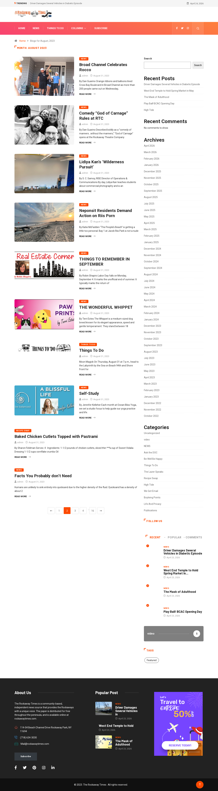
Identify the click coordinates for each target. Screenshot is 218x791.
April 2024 (149, 300)
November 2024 (152, 255)
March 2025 (150, 229)
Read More (87, 94)
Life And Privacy (152, 504)
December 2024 (152, 248)
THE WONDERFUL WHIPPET (106, 307)
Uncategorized (152, 433)
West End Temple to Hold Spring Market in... (181, 571)
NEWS (84, 59)
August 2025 (151, 197)
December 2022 (152, 403)
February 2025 (151, 235)
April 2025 (149, 223)
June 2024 (149, 287)
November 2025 (152, 178)
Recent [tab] (153, 537)
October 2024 (151, 261)
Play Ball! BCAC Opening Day (159, 103)
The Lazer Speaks (153, 471)
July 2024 (149, 281)
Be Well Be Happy (153, 458)
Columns (79, 28)
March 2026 (150, 152)
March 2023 (150, 383)
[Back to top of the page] (200, 784)
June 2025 (149, 210)
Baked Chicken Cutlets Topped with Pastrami (56, 436)
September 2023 (153, 345)
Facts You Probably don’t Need (43, 475)
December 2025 (152, 171)
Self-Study (89, 393)
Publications (150, 510)
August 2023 (151, 351)
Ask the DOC (150, 452)
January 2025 (151, 242)
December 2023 (152, 326)
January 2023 (151, 396)
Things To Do (55, 28)
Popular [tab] (173, 537)
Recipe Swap (23, 431)
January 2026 (151, 165)
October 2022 (151, 416)
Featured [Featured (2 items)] (152, 660)
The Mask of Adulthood (156, 97)
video (147, 439)
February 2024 (151, 313)
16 (92, 510)
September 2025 (153, 190)
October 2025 (151, 184)
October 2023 (151, 338)
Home (21, 28)
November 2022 (152, 409)
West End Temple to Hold (116, 725)
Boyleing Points (152, 497)
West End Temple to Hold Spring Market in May (169, 90)
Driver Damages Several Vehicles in (126, 711)
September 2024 (153, 268)
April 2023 (149, 377)
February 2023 (151, 390)
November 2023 (152, 332)
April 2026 (149, 145)
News (36, 28)
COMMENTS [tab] (193, 537)
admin (85, 75)
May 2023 (149, 371)
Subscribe (100, 28)
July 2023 (149, 358)
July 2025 (149, 203)
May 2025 (149, 216)
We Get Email (151, 491)
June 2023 (149, 364)
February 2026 (151, 158)
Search (148, 58)
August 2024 (151, 274)
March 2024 (150, 306)
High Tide (149, 110)
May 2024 (149, 293)
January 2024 (151, 319)
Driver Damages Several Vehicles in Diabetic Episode (56, 3)
